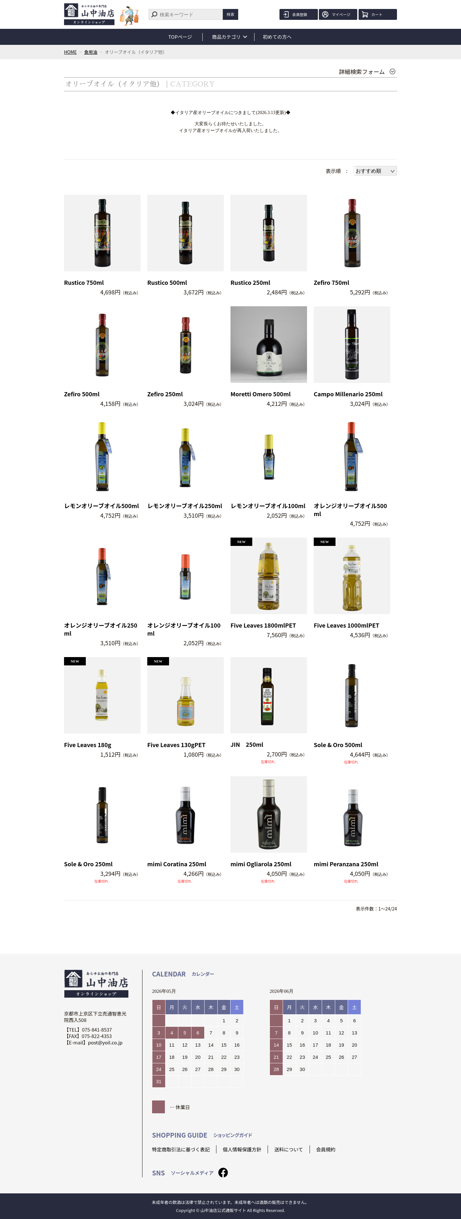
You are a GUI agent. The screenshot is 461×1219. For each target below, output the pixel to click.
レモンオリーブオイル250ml (184, 506)
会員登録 (300, 14)
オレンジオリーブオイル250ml (100, 629)
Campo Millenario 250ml (348, 394)
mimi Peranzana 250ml (346, 864)
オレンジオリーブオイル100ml (184, 629)
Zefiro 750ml (331, 282)
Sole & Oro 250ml (88, 864)
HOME (70, 52)
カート (377, 14)
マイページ (342, 14)
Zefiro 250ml (165, 394)
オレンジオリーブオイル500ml (350, 510)
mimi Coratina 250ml (176, 864)
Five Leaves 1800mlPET (263, 625)
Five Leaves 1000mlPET (346, 625)
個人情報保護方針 (242, 1149)
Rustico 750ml (84, 282)
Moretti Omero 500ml (260, 394)
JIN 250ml (246, 744)
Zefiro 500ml (82, 394)
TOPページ (180, 36)
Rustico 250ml (250, 282)
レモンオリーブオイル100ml (267, 506)
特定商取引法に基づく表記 (181, 1149)
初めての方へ (278, 36)
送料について (288, 1149)
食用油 (91, 52)
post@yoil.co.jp (105, 1042)
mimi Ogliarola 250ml (260, 864)
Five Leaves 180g (87, 745)
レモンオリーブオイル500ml (101, 506)
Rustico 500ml (167, 282)
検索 (230, 14)
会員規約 (326, 1149)
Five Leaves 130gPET (176, 745)
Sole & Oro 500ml (338, 745)
